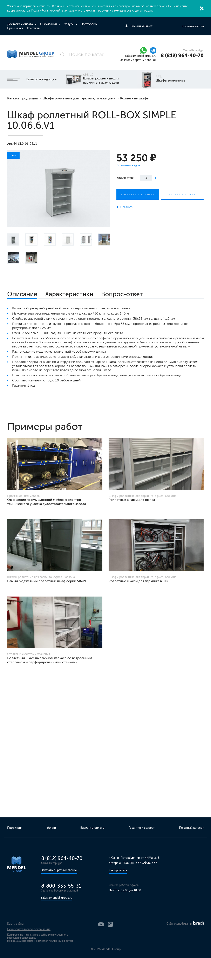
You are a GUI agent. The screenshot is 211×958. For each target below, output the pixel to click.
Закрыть (202, 8)
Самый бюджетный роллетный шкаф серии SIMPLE (47, 581)
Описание (22, 294)
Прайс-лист (15, 28)
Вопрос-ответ (122, 294)
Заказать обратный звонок (138, 60)
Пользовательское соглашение (28, 929)
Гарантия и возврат (142, 828)
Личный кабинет (141, 26)
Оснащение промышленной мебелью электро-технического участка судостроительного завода (46, 502)
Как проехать (118, 870)
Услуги (69, 24)
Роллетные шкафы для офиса (132, 500)
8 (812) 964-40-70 (182, 55)
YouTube (101, 924)
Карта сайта (15, 923)
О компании (49, 24)
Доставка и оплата (20, 24)
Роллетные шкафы (134, 98)
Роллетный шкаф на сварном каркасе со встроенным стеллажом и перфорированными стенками (49, 660)
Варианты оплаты (92, 828)
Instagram (110, 924)
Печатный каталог (191, 828)
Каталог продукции (32, 79)
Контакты (33, 28)
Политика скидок (128, 165)
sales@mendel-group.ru (140, 56)
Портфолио (89, 24)
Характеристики (69, 294)
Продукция (14, 828)
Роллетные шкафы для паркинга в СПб (139, 581)
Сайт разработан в (185, 923)
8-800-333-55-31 (61, 886)
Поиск (113, 54)
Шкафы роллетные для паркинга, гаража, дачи (79, 98)
